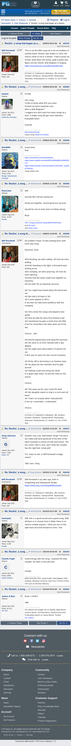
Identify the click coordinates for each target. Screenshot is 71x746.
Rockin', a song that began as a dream (25, 43)
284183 (66, 511)
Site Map (29, 735)
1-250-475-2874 (44, 13)
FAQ (54, 28)
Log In (65, 20)
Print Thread (24, 38)
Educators (8, 689)
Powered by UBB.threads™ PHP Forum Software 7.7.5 (35, 741)
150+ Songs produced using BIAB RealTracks (43, 223)
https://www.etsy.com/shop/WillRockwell (43, 485)
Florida (4, 219)
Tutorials (42, 717)
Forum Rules (43, 28)
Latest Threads (28, 28)
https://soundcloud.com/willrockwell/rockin (44, 66)
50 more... (32, 225)
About (6, 674)
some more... (33, 228)
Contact (7, 678)
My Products (9, 720)
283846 (66, 234)
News (6, 702)
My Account (9, 716)
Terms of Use (8, 735)
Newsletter (38, 646)
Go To (37, 38)
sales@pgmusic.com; (24, 732)
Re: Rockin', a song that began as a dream (27, 87)
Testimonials (43, 689)
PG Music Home (8, 20)
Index (36, 34)
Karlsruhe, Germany (9, 117)
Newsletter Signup (12, 706)
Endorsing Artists (45, 685)
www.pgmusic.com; (8, 732)
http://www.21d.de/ (32, 132)
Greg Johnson (34, 472)
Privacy (19, 735)
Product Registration (47, 721)
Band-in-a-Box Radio (47, 682)
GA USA (5, 611)
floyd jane (36, 234)
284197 (66, 552)
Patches (41, 702)
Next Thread (56, 34)
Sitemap (7, 692)
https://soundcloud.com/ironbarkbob (39, 158)
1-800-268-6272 (32, 13)
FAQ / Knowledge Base (48, 706)
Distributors (9, 685)
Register (52, 20)
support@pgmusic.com (40, 732)
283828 (66, 140)
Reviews (42, 692)
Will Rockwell (34, 87)
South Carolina (7, 578)
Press (6, 682)
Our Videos (29, 618)
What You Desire (42, 135)
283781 (66, 43)
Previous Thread (15, 34)
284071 (66, 429)
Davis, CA (5, 455)
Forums (22, 20)
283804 (66, 87)
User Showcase (21, 23)
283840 (66, 184)
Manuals (42, 710)
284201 (66, 589)
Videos (41, 713)
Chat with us (34, 659)
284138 (66, 472)
